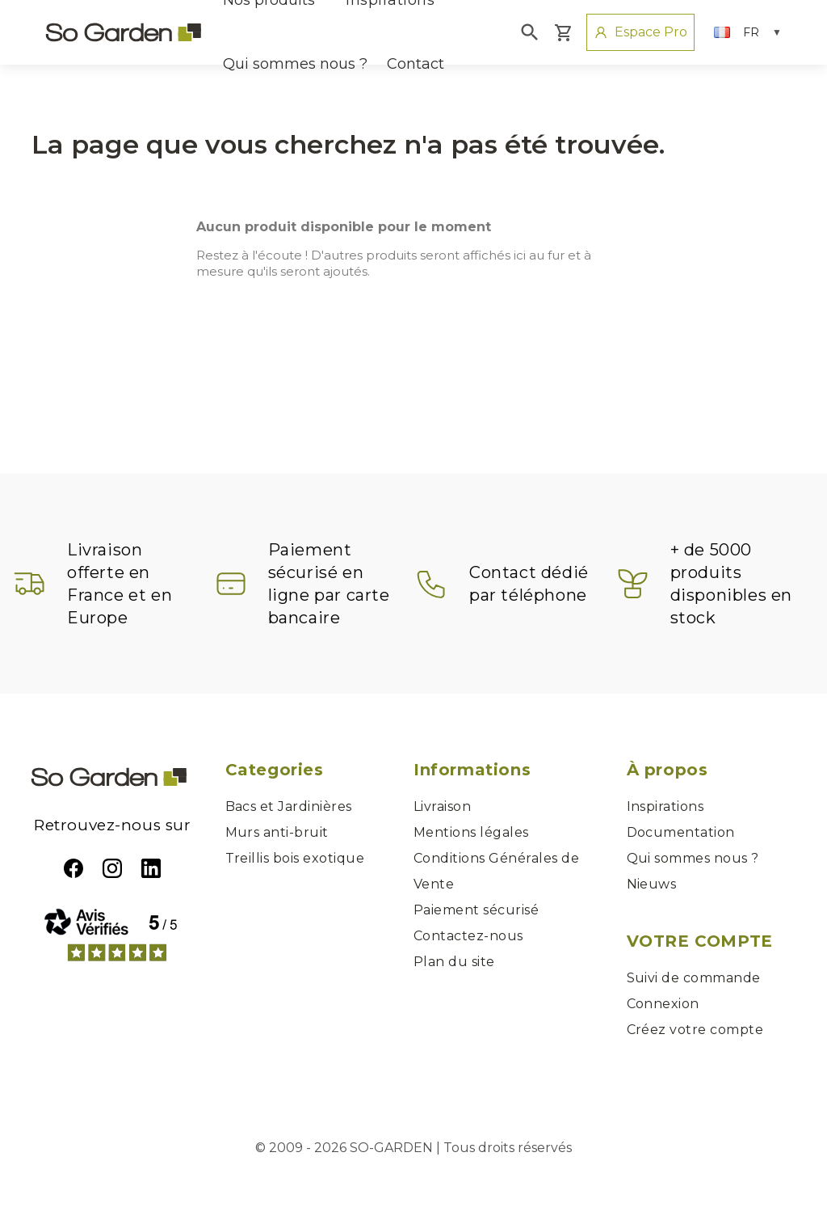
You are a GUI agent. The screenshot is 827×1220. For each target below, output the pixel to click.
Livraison (442, 806)
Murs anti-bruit (277, 832)
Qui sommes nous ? (295, 64)
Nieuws (652, 884)
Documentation (681, 832)
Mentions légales (471, 832)
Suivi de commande (694, 978)
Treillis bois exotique (295, 858)
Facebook (73, 868)
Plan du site (454, 961)
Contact (415, 64)
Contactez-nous (468, 935)
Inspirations (665, 806)
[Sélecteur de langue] (747, 32)
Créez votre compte (695, 1029)
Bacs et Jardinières (288, 806)
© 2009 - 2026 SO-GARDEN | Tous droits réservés (413, 1147)
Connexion (663, 1003)
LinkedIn (151, 868)
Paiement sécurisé (476, 910)
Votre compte (700, 941)
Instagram (112, 868)
